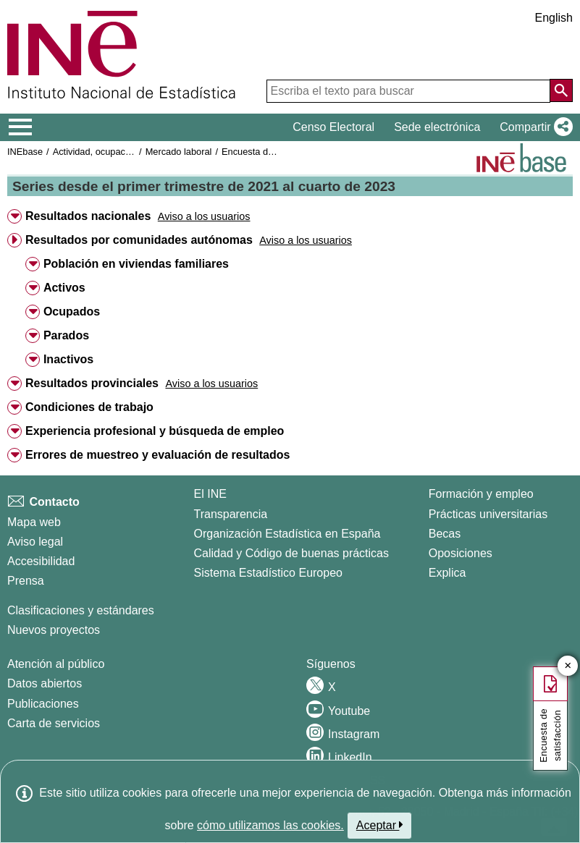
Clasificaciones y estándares (80, 610)
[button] (533, 127)
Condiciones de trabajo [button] (89, 407)
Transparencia (231, 514)
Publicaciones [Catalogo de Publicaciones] (43, 704)
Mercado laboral (179, 151)
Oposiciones (460, 553)
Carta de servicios (53, 723)
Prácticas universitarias (488, 514)
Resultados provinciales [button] (92, 383)
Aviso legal (35, 541)
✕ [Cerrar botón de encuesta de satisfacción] (568, 666)
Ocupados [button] (71, 311)
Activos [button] (64, 287)
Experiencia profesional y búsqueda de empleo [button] (154, 431)
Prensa (25, 581)
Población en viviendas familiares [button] (136, 264)
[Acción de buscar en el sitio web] (561, 90)
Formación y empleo (481, 494)
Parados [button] (66, 335)
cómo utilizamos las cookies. (270, 825)
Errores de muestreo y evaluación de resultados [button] (157, 455)
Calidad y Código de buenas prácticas (292, 553)
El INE (210, 494)
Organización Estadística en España (287, 534)
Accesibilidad (41, 561)
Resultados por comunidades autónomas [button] (139, 240)
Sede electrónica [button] (437, 127)
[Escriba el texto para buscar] (408, 91)
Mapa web (34, 522)
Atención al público (55, 664)
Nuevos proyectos (53, 630)
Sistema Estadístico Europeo (268, 573)
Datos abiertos (44, 683)
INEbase (25, 151)
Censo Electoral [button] (333, 127)
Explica (447, 573)
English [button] (554, 18)
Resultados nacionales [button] (88, 216)
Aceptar (379, 824)
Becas (445, 534)
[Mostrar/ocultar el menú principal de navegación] (20, 127)
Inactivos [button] (68, 359)
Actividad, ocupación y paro (110, 151)
